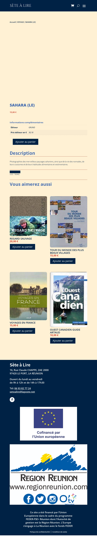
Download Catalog (19, 172)
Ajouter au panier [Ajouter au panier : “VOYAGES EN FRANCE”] (22, 332)
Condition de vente (59, 533)
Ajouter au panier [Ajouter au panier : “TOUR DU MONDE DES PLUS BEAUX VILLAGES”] (63, 262)
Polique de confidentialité (40, 533)
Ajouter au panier (25, 141)
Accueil (13, 22)
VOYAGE (20, 22)
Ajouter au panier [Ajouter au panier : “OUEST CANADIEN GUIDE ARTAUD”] (63, 342)
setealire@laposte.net (22, 393)
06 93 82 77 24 (22, 390)
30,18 (31, 132)
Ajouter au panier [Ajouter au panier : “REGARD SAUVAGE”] (22, 248)
